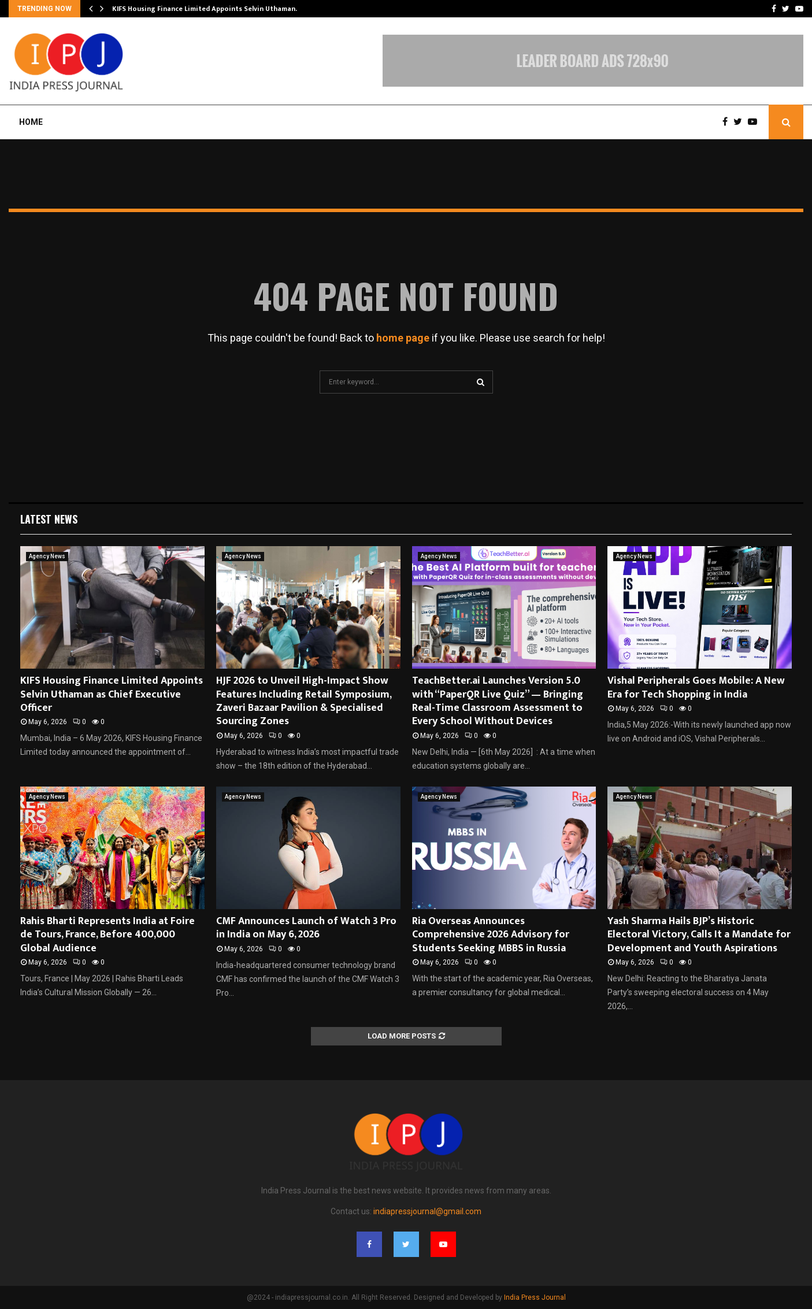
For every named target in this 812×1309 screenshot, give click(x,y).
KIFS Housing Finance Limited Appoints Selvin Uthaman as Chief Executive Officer (111, 694)
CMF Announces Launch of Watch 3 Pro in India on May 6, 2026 (306, 928)
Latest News (48, 518)
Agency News (47, 556)
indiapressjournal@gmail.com (427, 1211)
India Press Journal (535, 1297)
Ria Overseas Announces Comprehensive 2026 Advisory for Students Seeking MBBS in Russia (490, 935)
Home (31, 122)
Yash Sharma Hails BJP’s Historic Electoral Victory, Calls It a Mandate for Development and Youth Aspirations (699, 935)
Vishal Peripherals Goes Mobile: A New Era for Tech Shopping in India (696, 687)
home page (402, 338)
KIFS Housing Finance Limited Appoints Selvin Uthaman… (206, 8)
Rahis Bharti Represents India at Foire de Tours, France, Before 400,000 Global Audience (107, 935)
